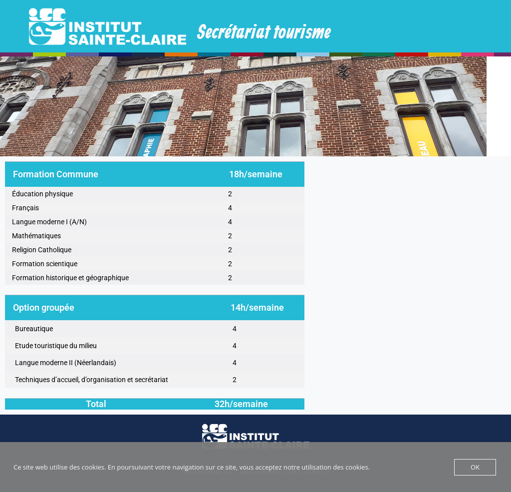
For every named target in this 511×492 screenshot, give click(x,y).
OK (475, 467)
